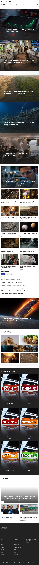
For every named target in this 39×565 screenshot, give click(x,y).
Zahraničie (15, 549)
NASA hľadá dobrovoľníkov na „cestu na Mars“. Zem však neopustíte (13, 290)
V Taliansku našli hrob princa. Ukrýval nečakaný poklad (11, 276)
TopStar (2, 547)
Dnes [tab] (3, 274)
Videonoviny (16, 541)
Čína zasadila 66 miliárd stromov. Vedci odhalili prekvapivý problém (13, 285)
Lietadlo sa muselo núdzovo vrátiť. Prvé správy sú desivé (11, 282)
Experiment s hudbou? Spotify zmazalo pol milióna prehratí (12, 293)
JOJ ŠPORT (2, 539)
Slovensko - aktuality (17, 547)
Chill (30, 4)
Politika (15, 552)
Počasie (2, 554)
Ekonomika (16, 554)
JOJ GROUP (3, 542)
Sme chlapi (3, 549)
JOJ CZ (2, 541)
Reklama (27, 536)
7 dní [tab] (7, 274)
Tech (17, 4)
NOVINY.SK (3, 4)
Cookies (27, 542)
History (2, 552)
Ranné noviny (16, 542)
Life (23, 4)
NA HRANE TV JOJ (16, 544)
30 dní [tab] (11, 274)
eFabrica (34, 562)
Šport (2, 544)
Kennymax (25, 562)
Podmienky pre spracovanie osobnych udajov (31, 540)
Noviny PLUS (16, 539)
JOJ (1, 536)
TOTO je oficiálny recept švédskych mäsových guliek (10, 279)
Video (11, 4)
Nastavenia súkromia (30, 544)
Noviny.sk (15, 536)
